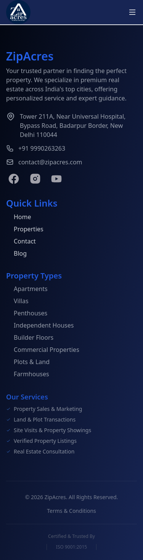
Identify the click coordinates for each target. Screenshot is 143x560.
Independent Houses (40, 326)
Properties (24, 229)
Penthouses (26, 314)
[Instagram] (35, 179)
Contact (21, 241)
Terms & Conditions (71, 512)
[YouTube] (56, 179)
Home (18, 217)
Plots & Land (28, 362)
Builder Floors (29, 338)
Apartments (27, 289)
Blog (16, 254)
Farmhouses (27, 375)
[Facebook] (13, 179)
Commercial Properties (42, 350)
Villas (17, 302)
